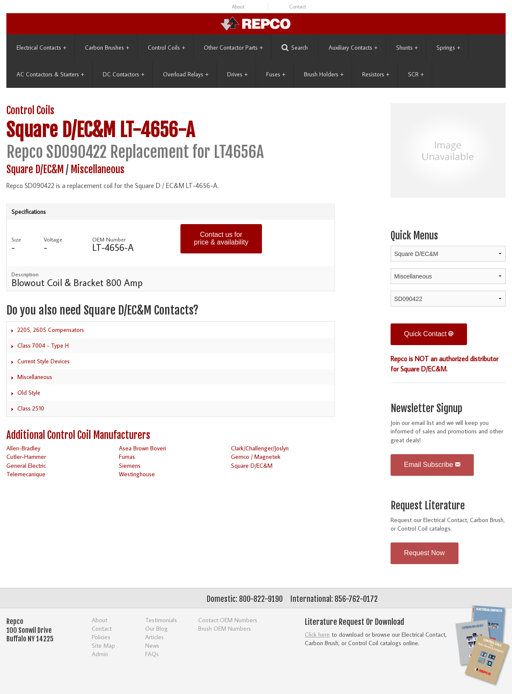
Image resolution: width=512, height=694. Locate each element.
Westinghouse (137, 474)
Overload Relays (185, 74)
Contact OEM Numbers (227, 620)
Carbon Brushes (107, 47)
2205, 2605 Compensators (50, 330)
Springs (448, 47)
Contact (297, 6)
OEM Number (109, 239)
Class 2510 (30, 408)
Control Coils (166, 47)
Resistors (375, 74)
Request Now (424, 552)
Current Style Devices (43, 361)
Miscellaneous (97, 169)
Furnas (127, 456)
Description (25, 274)
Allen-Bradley (23, 448)
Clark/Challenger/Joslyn (260, 448)
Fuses (275, 74)
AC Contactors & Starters (50, 74)
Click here (317, 634)
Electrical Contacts (41, 47)
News (152, 645)
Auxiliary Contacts (353, 47)
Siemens (130, 465)
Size (16, 239)
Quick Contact (429, 333)
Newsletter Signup (426, 408)
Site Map (103, 645)
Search (294, 48)
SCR (416, 74)
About (238, 6)
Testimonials (161, 620)
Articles (154, 637)
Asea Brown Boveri (142, 448)
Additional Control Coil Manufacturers (78, 435)
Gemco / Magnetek (256, 456)
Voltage (53, 239)
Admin (100, 654)
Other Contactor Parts (233, 47)
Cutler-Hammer (26, 456)
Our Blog (156, 628)
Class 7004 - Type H (43, 345)
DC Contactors (123, 74)
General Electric (26, 465)
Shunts (407, 47)
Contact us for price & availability (221, 238)
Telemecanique (25, 474)
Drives (237, 74)
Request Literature (428, 506)
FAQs (152, 654)
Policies (101, 637)
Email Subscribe (432, 464)
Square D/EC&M (60, 130)
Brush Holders (323, 74)
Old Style (28, 392)
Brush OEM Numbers (224, 628)
